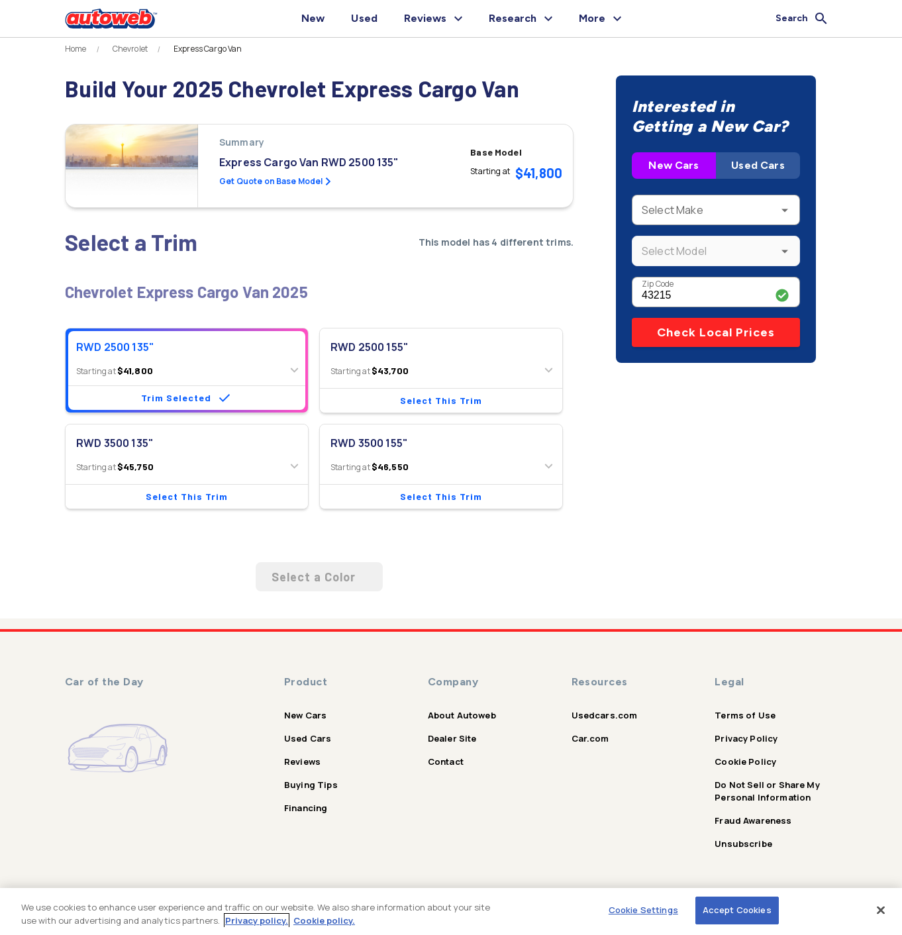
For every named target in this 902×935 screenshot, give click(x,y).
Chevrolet (130, 49)
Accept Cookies (737, 910)
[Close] (880, 909)
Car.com (590, 738)
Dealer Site (452, 738)
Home (76, 49)
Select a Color (319, 576)
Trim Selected (186, 398)
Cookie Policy (745, 761)
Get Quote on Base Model (275, 181)
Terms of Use (745, 715)
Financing (305, 808)
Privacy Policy (746, 738)
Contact (446, 761)
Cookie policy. (324, 920)
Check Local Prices (716, 332)
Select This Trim (441, 400)
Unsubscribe (743, 844)
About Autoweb (462, 715)
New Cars (673, 165)
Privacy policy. (256, 920)
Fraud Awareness (753, 820)
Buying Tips (311, 785)
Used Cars (757, 165)
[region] (451, 911)
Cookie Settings (643, 910)
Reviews (302, 761)
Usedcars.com (605, 715)
